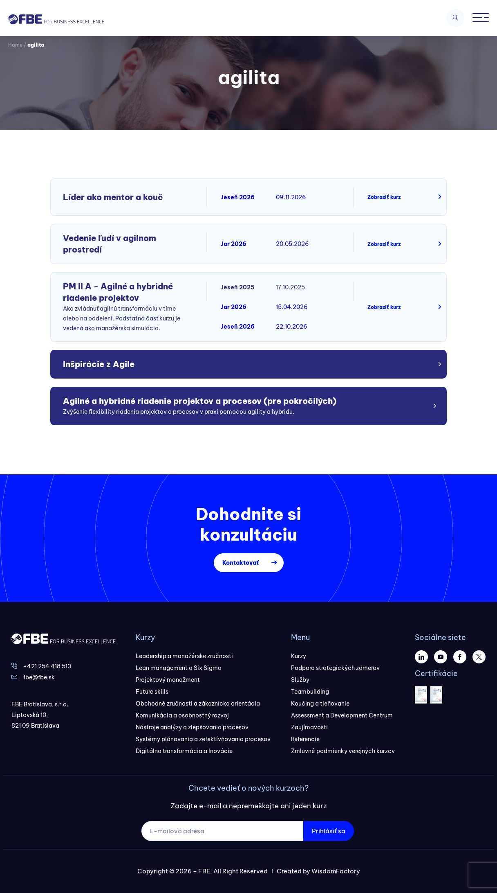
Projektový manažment (168, 679)
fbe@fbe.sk (39, 677)
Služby (300, 679)
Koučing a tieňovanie (320, 703)
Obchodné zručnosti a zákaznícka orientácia (198, 703)
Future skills (152, 691)
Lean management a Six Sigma (179, 668)
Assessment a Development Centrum (342, 715)
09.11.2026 (291, 197)
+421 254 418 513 (47, 666)
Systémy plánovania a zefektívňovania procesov (203, 739)
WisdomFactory (335, 871)
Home (15, 45)
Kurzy (298, 656)
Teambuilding (310, 691)
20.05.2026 (292, 244)
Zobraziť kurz (384, 197)
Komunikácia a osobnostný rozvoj (182, 715)
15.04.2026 (292, 307)
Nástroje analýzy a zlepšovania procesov (192, 727)
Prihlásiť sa (328, 831)
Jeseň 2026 (238, 197)
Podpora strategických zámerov (335, 668)
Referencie (305, 739)
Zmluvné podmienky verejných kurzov (343, 751)
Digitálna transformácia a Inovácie (184, 751)
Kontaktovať (240, 562)
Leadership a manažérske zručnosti (184, 656)
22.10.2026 (291, 326)
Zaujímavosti (309, 727)
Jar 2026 (233, 244)
